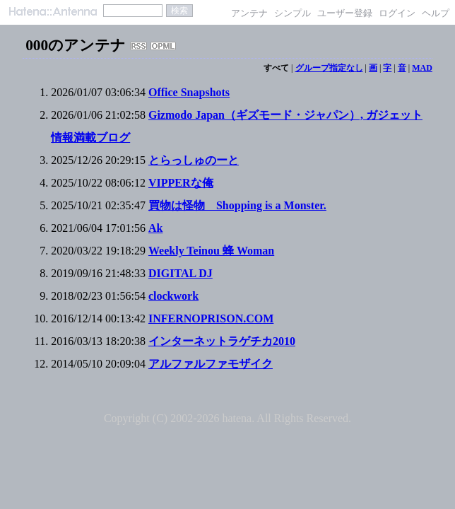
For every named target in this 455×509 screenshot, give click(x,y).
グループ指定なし (329, 68)
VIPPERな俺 (180, 183)
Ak (155, 228)
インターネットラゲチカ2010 (221, 341)
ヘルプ (435, 13)
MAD (422, 68)
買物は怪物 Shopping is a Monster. (237, 205)
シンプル (292, 13)
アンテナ (249, 13)
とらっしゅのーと (193, 160)
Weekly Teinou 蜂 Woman (211, 251)
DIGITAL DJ (180, 273)
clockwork (173, 296)
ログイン (397, 13)
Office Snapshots (189, 92)
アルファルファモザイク (210, 364)
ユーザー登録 (344, 13)
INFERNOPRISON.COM (210, 318)
